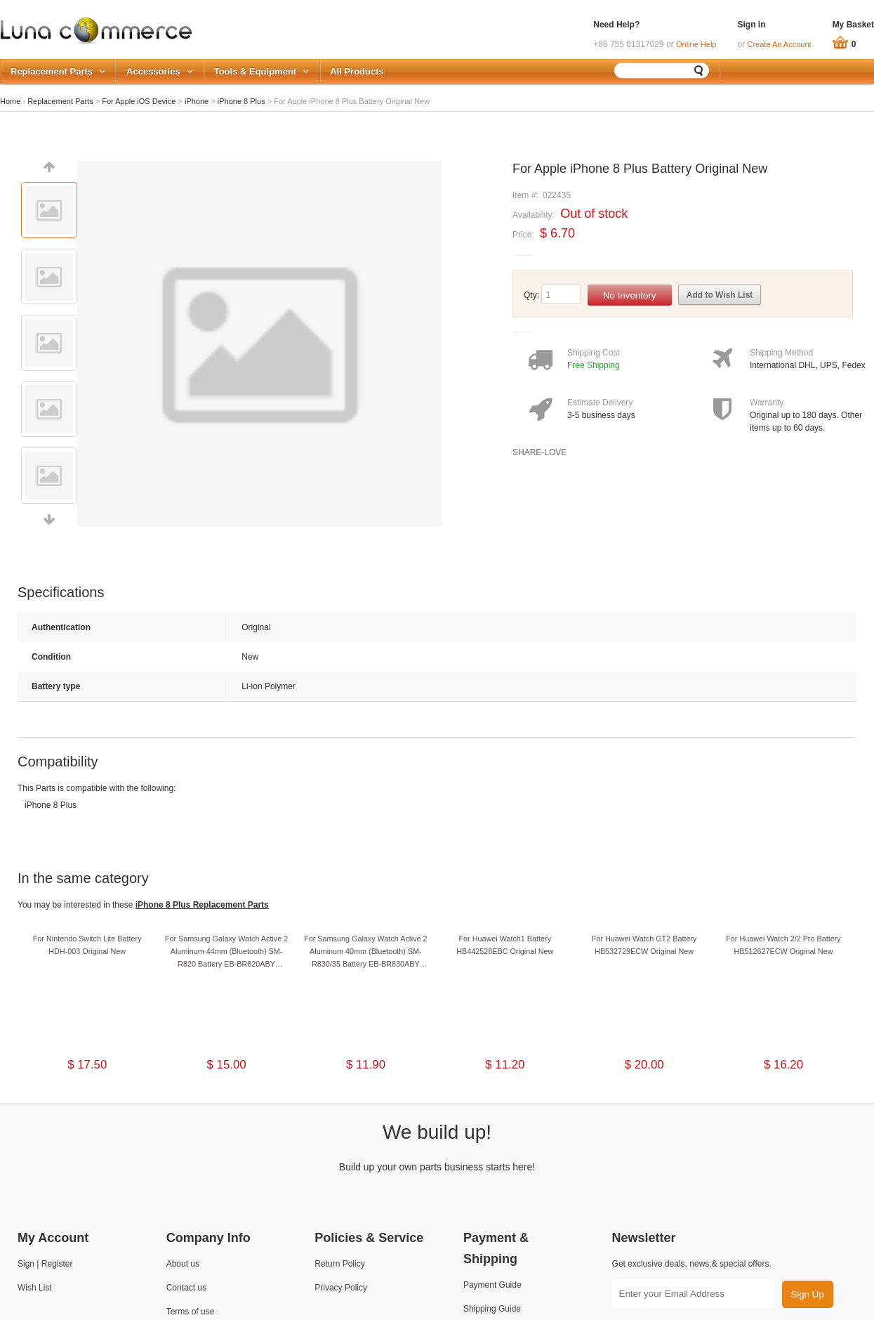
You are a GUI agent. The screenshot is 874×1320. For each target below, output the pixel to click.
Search (699, 70)
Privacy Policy (340, 1288)
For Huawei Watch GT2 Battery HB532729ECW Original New (644, 944)
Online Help (696, 44)
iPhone (196, 101)
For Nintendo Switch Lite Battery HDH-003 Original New (87, 944)
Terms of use (190, 1311)
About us (182, 1264)
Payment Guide (492, 1285)
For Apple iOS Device (139, 101)
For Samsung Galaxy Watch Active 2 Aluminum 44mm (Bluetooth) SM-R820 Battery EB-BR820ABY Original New (226, 952)
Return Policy (339, 1264)
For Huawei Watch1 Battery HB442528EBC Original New (504, 944)
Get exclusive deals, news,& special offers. (692, 1264)
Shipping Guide (492, 1309)
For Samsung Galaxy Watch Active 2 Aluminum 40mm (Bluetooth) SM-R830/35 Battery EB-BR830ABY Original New (365, 952)
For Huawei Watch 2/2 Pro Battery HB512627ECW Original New (783, 944)
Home (10, 101)
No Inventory (629, 295)
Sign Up (806, 1294)
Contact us (186, 1288)
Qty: (531, 295)
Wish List (35, 1288)
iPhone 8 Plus (241, 101)
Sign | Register (45, 1264)
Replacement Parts (60, 101)
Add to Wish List (720, 295)
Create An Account (780, 44)
